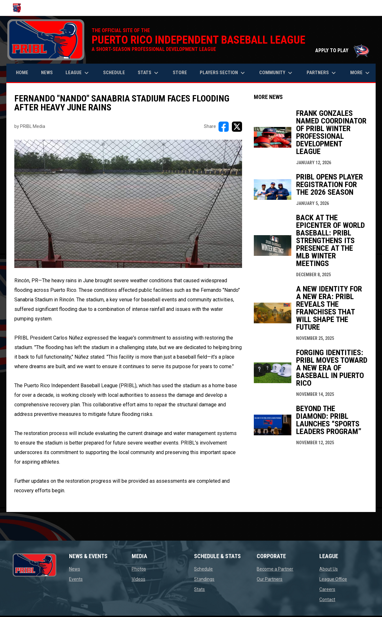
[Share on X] (237, 127)
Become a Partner (275, 568)
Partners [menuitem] (322, 73)
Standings (204, 579)
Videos (138, 579)
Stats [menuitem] (149, 73)
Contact (327, 599)
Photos (139, 568)
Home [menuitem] (22, 72)
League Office (333, 579)
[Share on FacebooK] (224, 127)
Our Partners (269, 579)
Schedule (203, 568)
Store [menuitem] (182, 72)
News (74, 568)
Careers (327, 589)
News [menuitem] (47, 72)
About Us (328, 568)
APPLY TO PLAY (342, 50)
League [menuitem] (78, 73)
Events (76, 579)
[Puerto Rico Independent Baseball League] (19, 8)
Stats (199, 589)
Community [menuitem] (276, 73)
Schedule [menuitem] (114, 72)
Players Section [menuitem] (223, 73)
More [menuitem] (360, 73)
